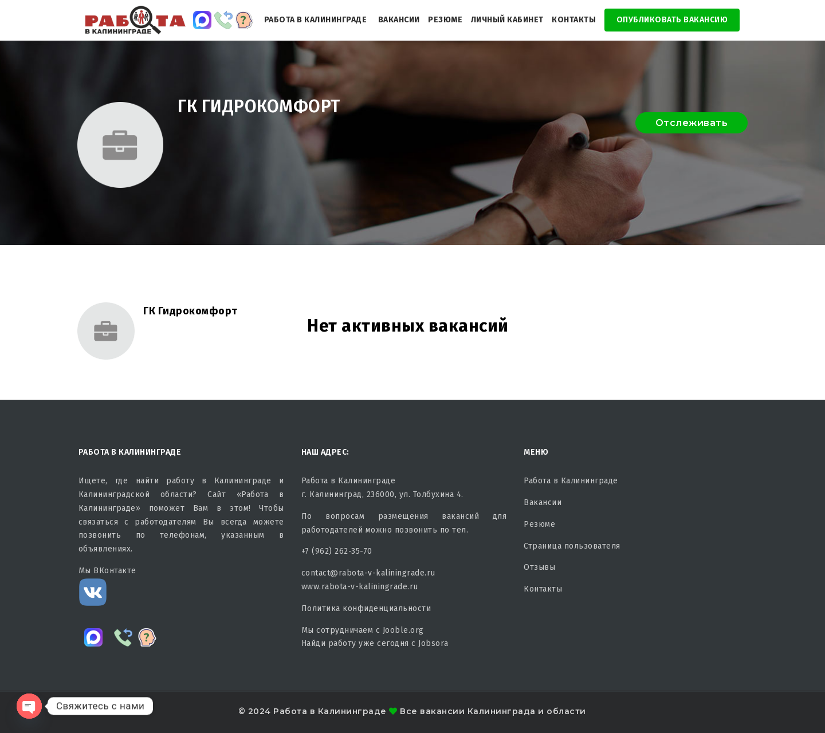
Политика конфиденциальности (366, 608)
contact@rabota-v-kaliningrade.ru (368, 573)
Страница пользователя (572, 546)
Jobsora (433, 643)
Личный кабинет (507, 20)
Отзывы (539, 567)
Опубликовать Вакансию (672, 20)
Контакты (574, 20)
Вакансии (399, 20)
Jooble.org (403, 630)
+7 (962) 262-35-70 (336, 551)
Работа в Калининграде (315, 20)
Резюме (445, 20)
